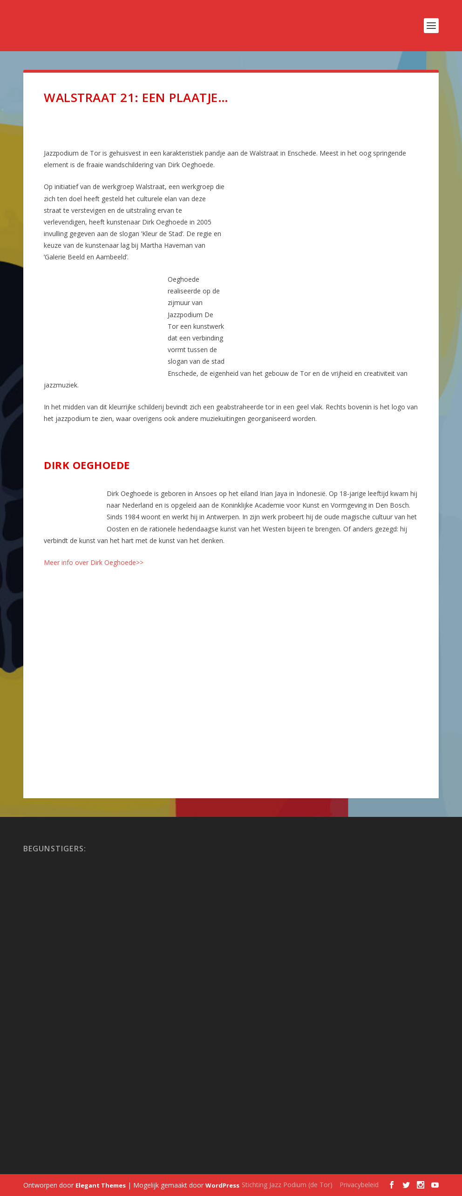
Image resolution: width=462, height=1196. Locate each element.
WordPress (222, 1185)
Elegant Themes (100, 1185)
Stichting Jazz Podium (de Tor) (287, 1184)
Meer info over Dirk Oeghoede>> (93, 562)
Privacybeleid (359, 1184)
